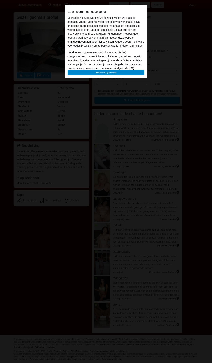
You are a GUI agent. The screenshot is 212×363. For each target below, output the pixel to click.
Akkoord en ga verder (106, 72)
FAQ (131, 68)
